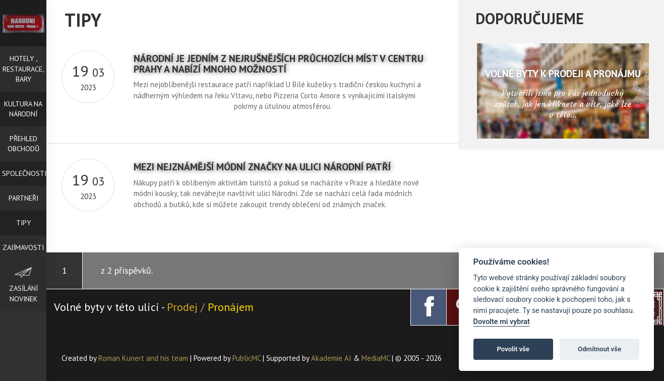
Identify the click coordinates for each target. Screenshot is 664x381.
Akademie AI (331, 358)
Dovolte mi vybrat (501, 322)
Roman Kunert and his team (144, 358)
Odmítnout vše (599, 349)
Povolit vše (513, 349)
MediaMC (375, 358)
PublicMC (246, 358)
